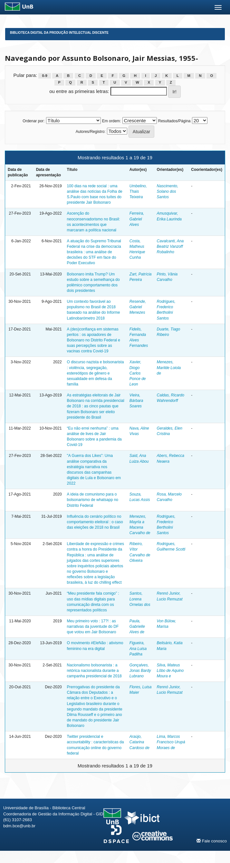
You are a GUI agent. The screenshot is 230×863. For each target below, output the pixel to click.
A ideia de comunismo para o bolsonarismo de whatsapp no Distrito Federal (92, 499)
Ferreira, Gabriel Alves (136, 219)
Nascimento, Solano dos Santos (167, 191)
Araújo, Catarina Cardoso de (139, 742)
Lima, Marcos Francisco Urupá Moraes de (171, 742)
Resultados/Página (174, 121)
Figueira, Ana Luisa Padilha (138, 648)
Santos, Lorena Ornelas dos (139, 599)
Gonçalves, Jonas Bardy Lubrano (140, 670)
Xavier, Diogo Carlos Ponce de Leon (137, 373)
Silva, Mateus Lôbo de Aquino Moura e (170, 670)
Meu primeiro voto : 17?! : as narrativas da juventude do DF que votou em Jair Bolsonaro (93, 626)
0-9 (44, 76)
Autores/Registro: (91, 131)
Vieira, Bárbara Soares (136, 400)
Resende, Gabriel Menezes (137, 307)
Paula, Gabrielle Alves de (137, 626)
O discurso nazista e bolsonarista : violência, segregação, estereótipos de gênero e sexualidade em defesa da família (95, 373)
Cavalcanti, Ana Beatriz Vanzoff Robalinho (170, 246)
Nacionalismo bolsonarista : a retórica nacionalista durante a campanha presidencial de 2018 (94, 670)
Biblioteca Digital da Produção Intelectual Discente (59, 32)
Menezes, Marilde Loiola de (169, 367)
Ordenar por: (33, 121)
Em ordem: (111, 121)
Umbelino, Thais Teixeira (138, 191)
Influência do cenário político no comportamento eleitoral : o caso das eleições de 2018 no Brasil (95, 522)
